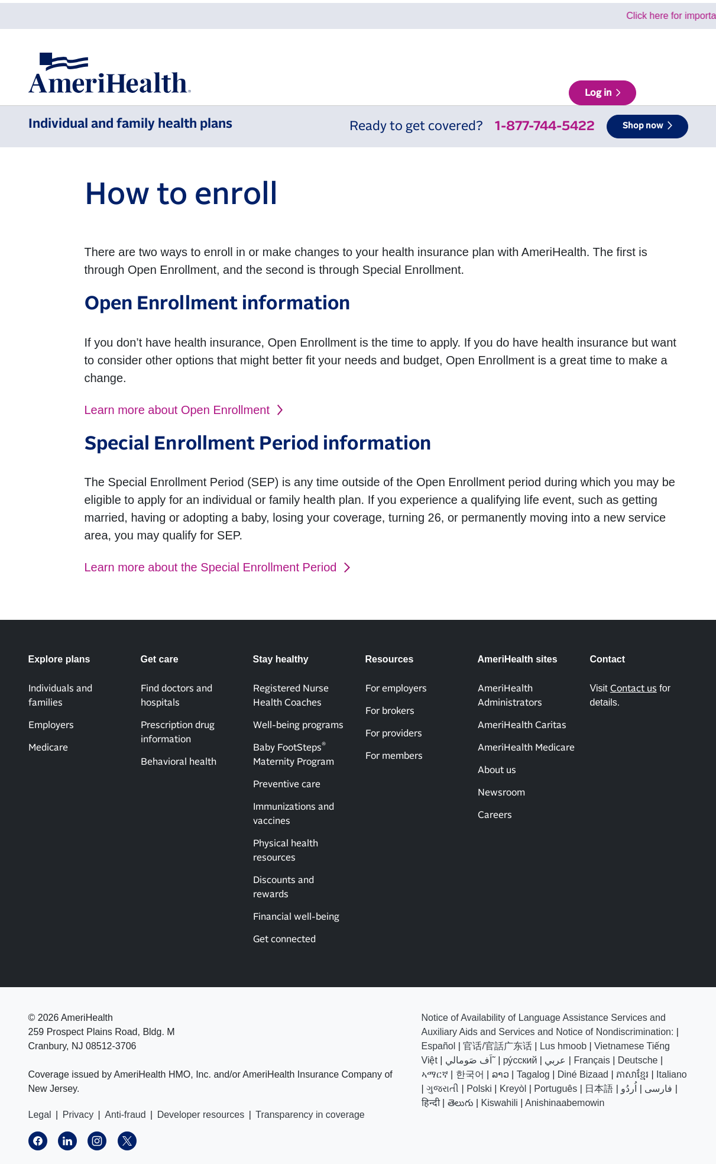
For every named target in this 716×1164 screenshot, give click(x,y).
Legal (39, 1115)
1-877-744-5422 (545, 126)
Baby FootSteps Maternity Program (293, 754)
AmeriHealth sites (645, 50)
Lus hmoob (563, 1046)
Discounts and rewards (283, 887)
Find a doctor (573, 84)
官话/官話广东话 (497, 1046)
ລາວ (500, 1074)
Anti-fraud (125, 1115)
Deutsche (638, 1060)
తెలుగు (461, 1103)
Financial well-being (296, 917)
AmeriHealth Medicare (526, 747)
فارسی (658, 1089)
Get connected (284, 939)
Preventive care (286, 784)
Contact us (566, 50)
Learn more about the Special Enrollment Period (211, 567)
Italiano (671, 1074)
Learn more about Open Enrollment (177, 409)
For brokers (389, 711)
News (507, 50)
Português (555, 1089)
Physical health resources (285, 850)
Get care (374, 84)
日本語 (599, 1089)
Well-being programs (298, 725)
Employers (51, 725)
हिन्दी (431, 1103)
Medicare (48, 747)
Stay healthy (433, 84)
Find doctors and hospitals (176, 695)
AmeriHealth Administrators (510, 695)
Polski (479, 1089)
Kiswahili (499, 1103)
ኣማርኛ (435, 1074)
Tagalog (533, 1074)
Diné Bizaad (583, 1074)
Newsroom (501, 792)
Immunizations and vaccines (293, 814)
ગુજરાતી (442, 1089)
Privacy (78, 1115)
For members (394, 756)
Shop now (643, 126)
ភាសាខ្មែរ (632, 1074)
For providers (393, 733)
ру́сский (520, 1060)
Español (439, 1046)
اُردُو (629, 1089)
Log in (651, 83)
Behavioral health (178, 762)
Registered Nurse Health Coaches (291, 695)
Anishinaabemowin (564, 1103)
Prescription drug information (178, 732)
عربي (555, 1060)
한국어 (470, 1074)
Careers (495, 815)
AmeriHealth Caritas (522, 725)
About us (452, 50)
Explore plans (313, 84)
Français (592, 1060)
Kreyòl (513, 1089)
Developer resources (201, 1115)
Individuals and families (60, 695)
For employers (396, 688)
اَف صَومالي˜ (470, 1060)
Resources (495, 84)
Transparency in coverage (309, 1115)
